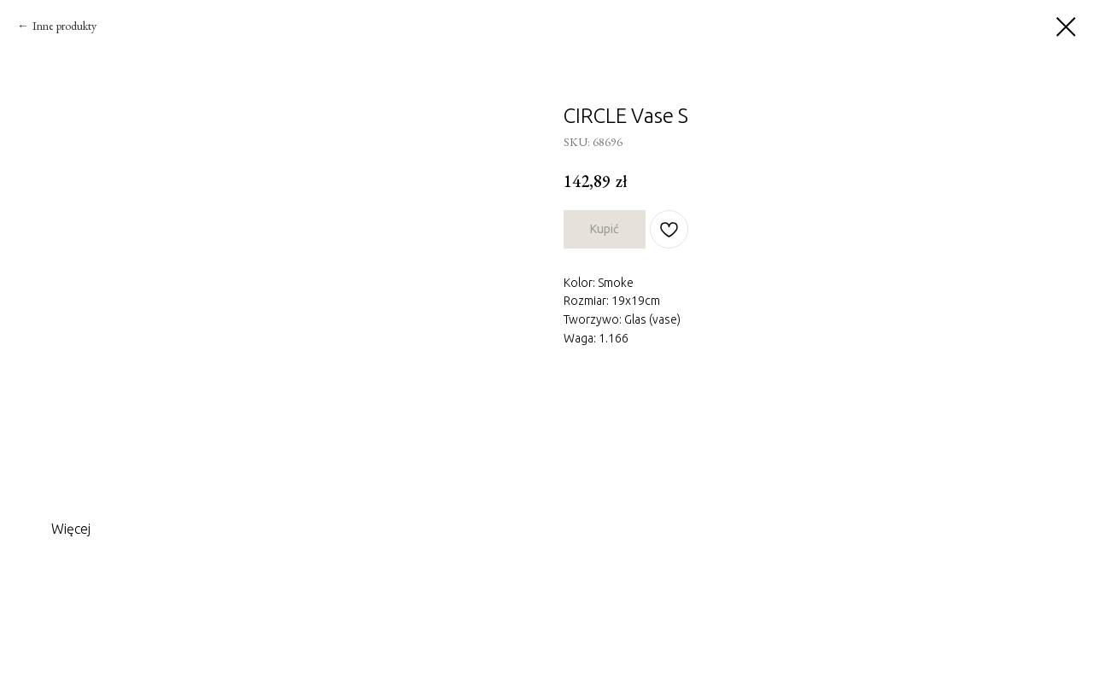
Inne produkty (64, 25)
